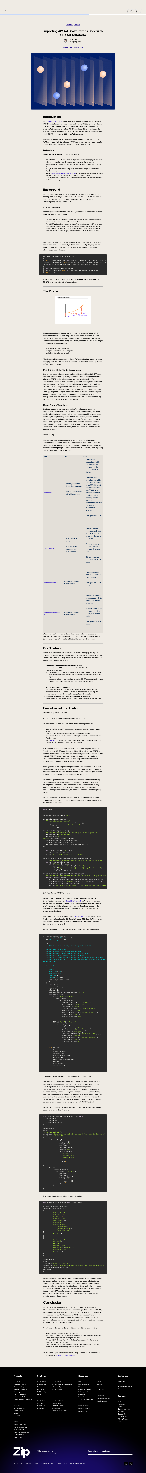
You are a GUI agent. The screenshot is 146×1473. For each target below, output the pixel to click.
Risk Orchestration (20, 1394)
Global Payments (19, 1408)
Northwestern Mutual (125, 1386)
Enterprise (40, 1408)
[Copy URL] (140, 11)
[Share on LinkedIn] (132, 11)
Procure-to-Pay (19, 1387)
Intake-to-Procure (20, 1384)
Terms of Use (122, 1416)
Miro (119, 1384)
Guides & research (84, 1389)
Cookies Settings (47, 1463)
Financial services (58, 1406)
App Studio (17, 1416)
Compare (81, 1394)
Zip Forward (101, 1389)
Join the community (103, 1398)
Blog (80, 1387)
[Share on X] (136, 11)
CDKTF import (49, 549)
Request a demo (133, 4)
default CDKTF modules (73, 901)
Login (121, 4)
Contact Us (122, 1414)
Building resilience (84, 1392)
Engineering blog (124, 1409)
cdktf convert (54, 740)
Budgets (16, 1413)
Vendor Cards (18, 1411)
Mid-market (41, 1406)
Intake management (20, 1427)
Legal (39, 1394)
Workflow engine (19, 1429)
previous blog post (55, 121)
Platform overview (20, 1424)
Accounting (41, 1389)
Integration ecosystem (21, 1432)
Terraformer (48, 492)
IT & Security (41, 1392)
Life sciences (56, 1403)
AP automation (57, 1389)
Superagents (18, 1437)
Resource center (84, 1384)
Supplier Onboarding (21, 1389)
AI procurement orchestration (62, 1384)
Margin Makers (102, 1401)
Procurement (41, 1384)
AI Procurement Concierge (23, 1399)
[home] (6, 3)
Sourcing (17, 1392)
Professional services (59, 1411)
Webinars (100, 1384)
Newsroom (121, 1404)
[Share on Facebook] (127, 11)
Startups (40, 1403)
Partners (121, 1411)
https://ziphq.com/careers (65, 1355)
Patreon (120, 1389)
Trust (119, 1421)
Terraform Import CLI (51, 582)
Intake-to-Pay (56, 1387)
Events (99, 1387)
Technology (56, 1408)
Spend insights (19, 1435)
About (120, 1401)
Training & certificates (85, 1399)
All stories (121, 1381)
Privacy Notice (123, 1419)
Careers (120, 1406)
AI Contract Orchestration (22, 1397)
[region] (73, 544)
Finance (40, 1387)
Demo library (82, 1397)
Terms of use (17, 1463)
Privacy (28, 1463)
